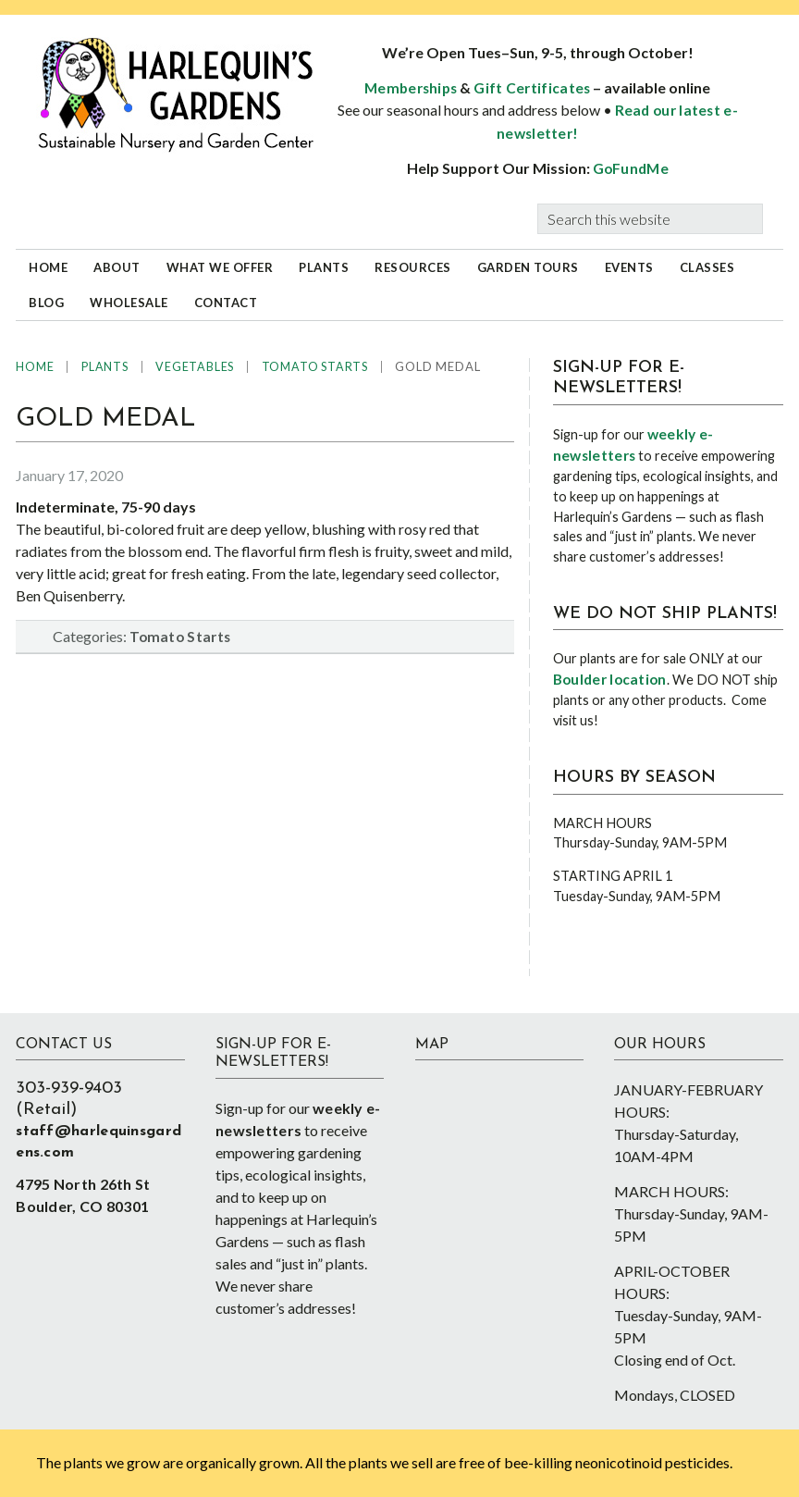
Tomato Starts (179, 636)
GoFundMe (631, 168)
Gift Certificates (531, 88)
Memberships (410, 88)
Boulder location (610, 679)
